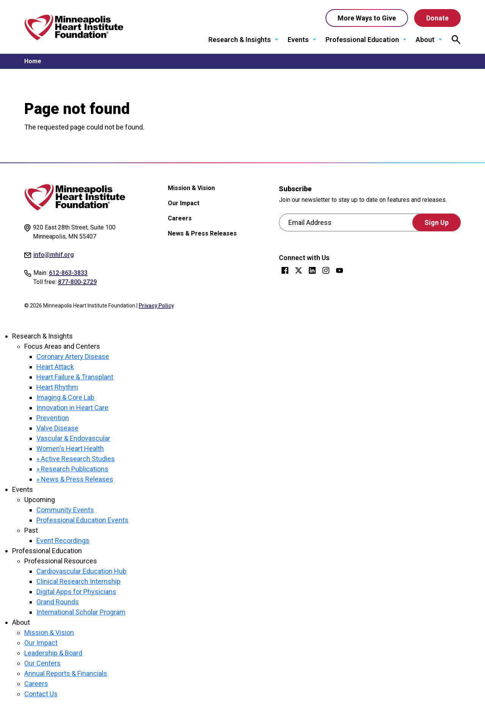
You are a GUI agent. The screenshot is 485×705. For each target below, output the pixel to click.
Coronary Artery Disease (72, 356)
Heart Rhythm (57, 387)
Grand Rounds (57, 602)
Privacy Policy (156, 306)
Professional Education (362, 40)
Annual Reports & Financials (65, 673)
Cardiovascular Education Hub (81, 571)
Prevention (52, 418)
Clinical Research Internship (78, 581)
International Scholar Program (80, 612)
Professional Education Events (82, 520)
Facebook (285, 270)
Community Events (65, 510)
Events (298, 40)
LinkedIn (312, 270)
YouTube (339, 270)
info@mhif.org (53, 254)
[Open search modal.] (456, 39)
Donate (437, 18)
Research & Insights (240, 40)
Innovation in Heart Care (72, 408)
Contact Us (41, 694)
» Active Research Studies (75, 459)
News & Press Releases (202, 233)
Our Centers (42, 663)
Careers (180, 218)
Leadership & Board (53, 653)
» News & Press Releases (74, 479)
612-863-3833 (68, 272)
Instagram (326, 270)
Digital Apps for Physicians (76, 592)
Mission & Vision (191, 188)
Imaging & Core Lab (65, 397)
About (425, 40)
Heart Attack (55, 367)
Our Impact (183, 203)
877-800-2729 (77, 281)
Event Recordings (62, 540)
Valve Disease (57, 428)
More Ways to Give (367, 18)
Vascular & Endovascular (73, 438)
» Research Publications (72, 469)
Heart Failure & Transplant (74, 377)
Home (32, 61)
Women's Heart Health (70, 448)
